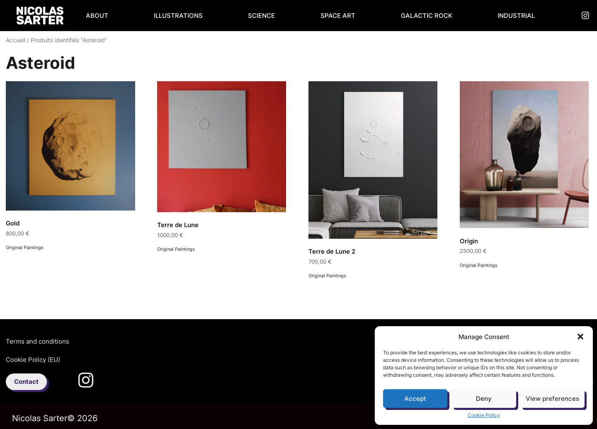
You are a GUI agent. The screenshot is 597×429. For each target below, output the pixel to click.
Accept (415, 398)
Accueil (15, 40)
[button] (580, 336)
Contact (26, 381)
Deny (484, 398)
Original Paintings (25, 247)
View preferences (552, 398)
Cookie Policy (484, 415)
